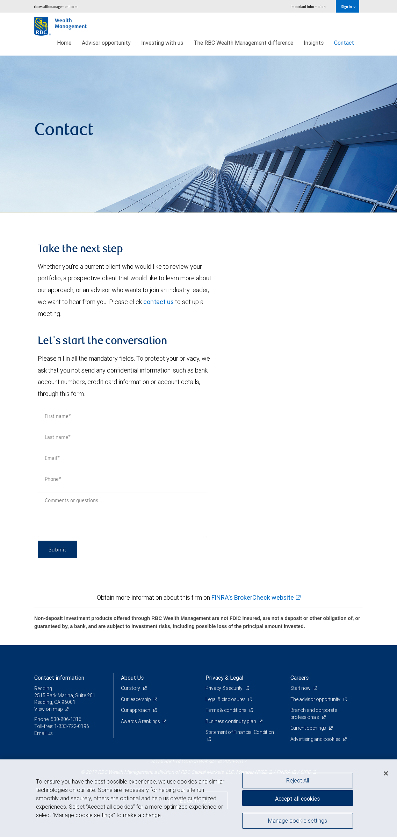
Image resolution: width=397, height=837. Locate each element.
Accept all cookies (297, 798)
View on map (48, 709)
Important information (308, 6)
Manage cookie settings (297, 820)
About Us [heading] (132, 677)
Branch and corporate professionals (313, 713)
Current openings (308, 728)
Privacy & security (224, 688)
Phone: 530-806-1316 (57, 719)
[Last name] (122, 437)
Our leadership (136, 699)
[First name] (122, 416)
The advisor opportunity (315, 699)
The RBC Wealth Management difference (243, 42)
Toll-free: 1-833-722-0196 (61, 726)
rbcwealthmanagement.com (56, 6)
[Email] (122, 458)
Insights (314, 42)
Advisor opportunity (106, 42)
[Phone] (122, 479)
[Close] (386, 773)
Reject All (297, 780)
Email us (43, 733)
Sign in (348, 6)
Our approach (136, 710)
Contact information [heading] (59, 677)
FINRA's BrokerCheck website (252, 597)
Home (64, 42)
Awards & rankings (141, 721)
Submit (57, 549)
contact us (158, 302)
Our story (131, 688)
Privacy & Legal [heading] (224, 677)
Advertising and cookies (315, 739)
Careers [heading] (299, 677)
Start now (301, 688)
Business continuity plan (231, 721)
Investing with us (162, 42)
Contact (344, 42)
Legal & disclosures (225, 699)
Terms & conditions (226, 710)
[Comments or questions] (122, 514)
